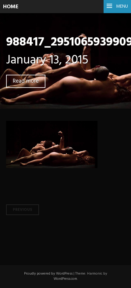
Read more (26, 81)
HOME (11, 6)
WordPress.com (65, 279)
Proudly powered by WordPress (48, 273)
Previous (22, 210)
